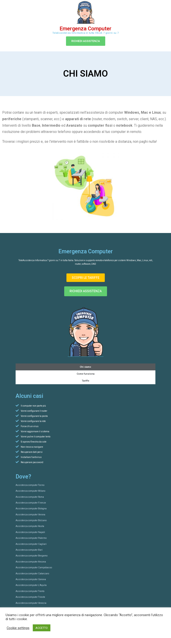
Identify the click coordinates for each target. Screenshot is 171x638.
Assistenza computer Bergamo (31, 555)
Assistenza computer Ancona (31, 561)
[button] (85, 41)
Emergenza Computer (85, 28)
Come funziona (86, 373)
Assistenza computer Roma (30, 497)
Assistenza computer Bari (29, 550)
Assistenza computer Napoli (30, 532)
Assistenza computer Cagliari (31, 544)
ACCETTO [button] (41, 628)
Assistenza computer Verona (30, 514)
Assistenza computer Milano (30, 491)
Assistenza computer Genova (31, 579)
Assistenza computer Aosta (30, 526)
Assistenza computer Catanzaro (32, 573)
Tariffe (85, 380)
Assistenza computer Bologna (31, 508)
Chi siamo (85, 366)
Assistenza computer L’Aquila (31, 585)
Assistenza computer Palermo (31, 538)
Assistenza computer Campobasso (34, 567)
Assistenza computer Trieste (30, 597)
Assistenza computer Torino (30, 485)
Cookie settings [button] (18, 628)
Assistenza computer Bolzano (31, 520)
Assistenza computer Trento (30, 591)
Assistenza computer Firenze (31, 503)
